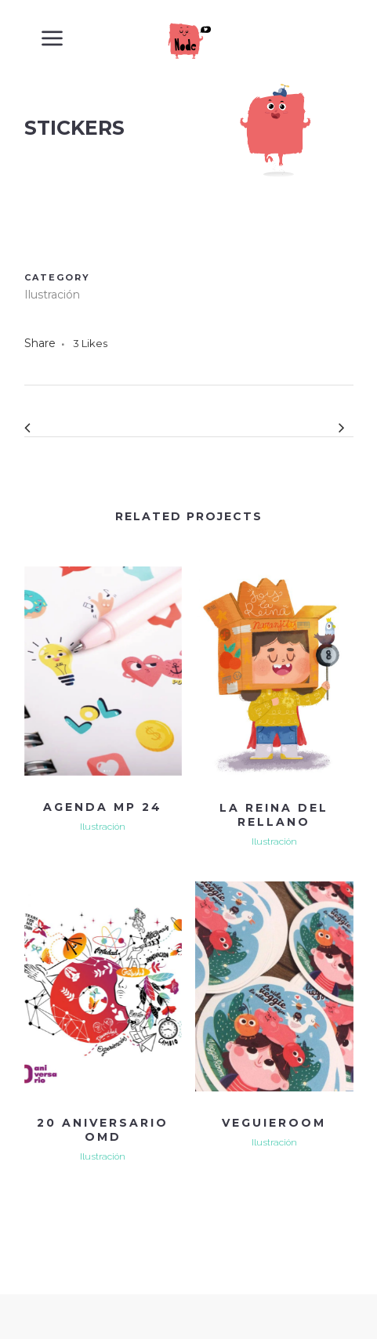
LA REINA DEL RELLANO (273, 815)
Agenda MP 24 (102, 807)
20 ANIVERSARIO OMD (103, 1130)
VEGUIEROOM (274, 1123)
